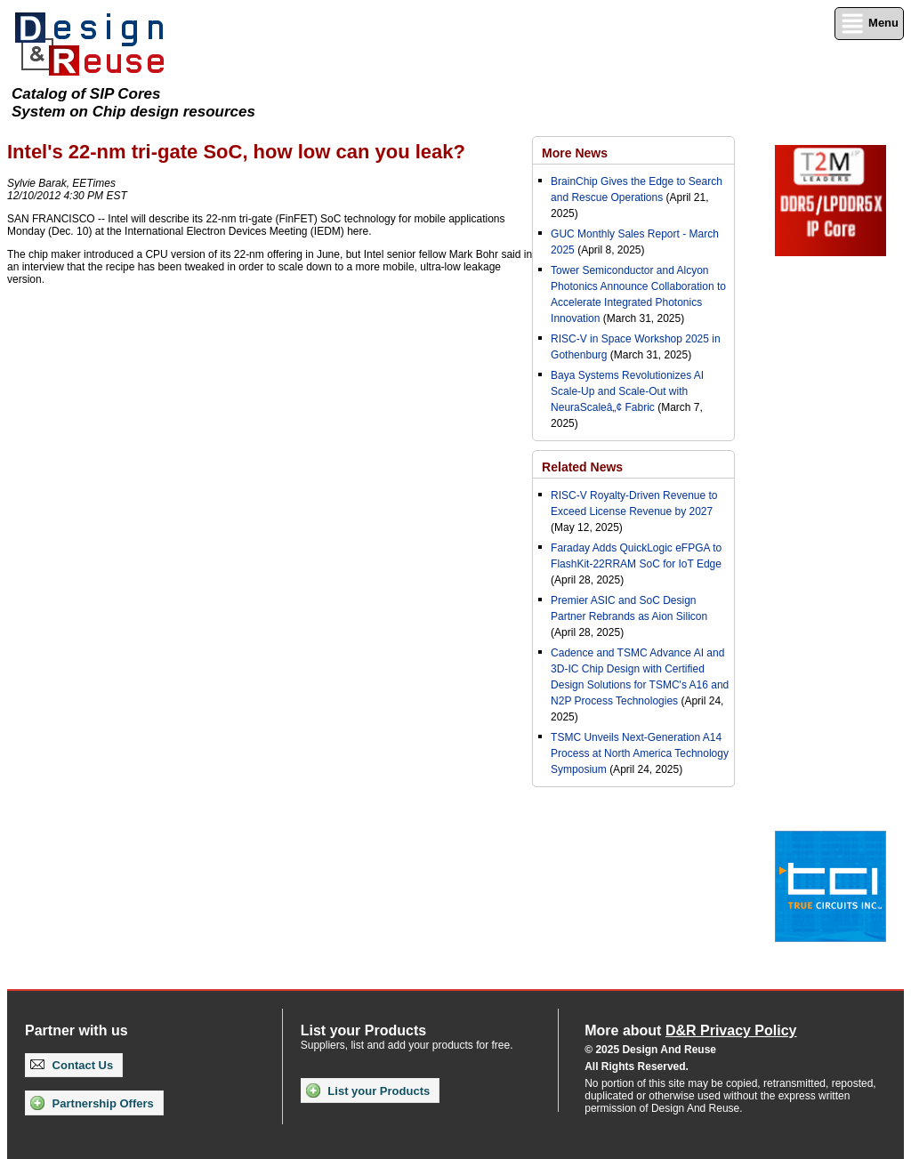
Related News (582, 467)
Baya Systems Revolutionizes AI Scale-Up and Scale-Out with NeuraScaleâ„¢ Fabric (627, 391)
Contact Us (71, 1065)
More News (575, 153)
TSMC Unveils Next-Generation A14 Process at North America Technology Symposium (640, 753)
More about (690, 1030)
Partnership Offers (92, 1103)
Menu (869, 23)
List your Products (368, 1090)
